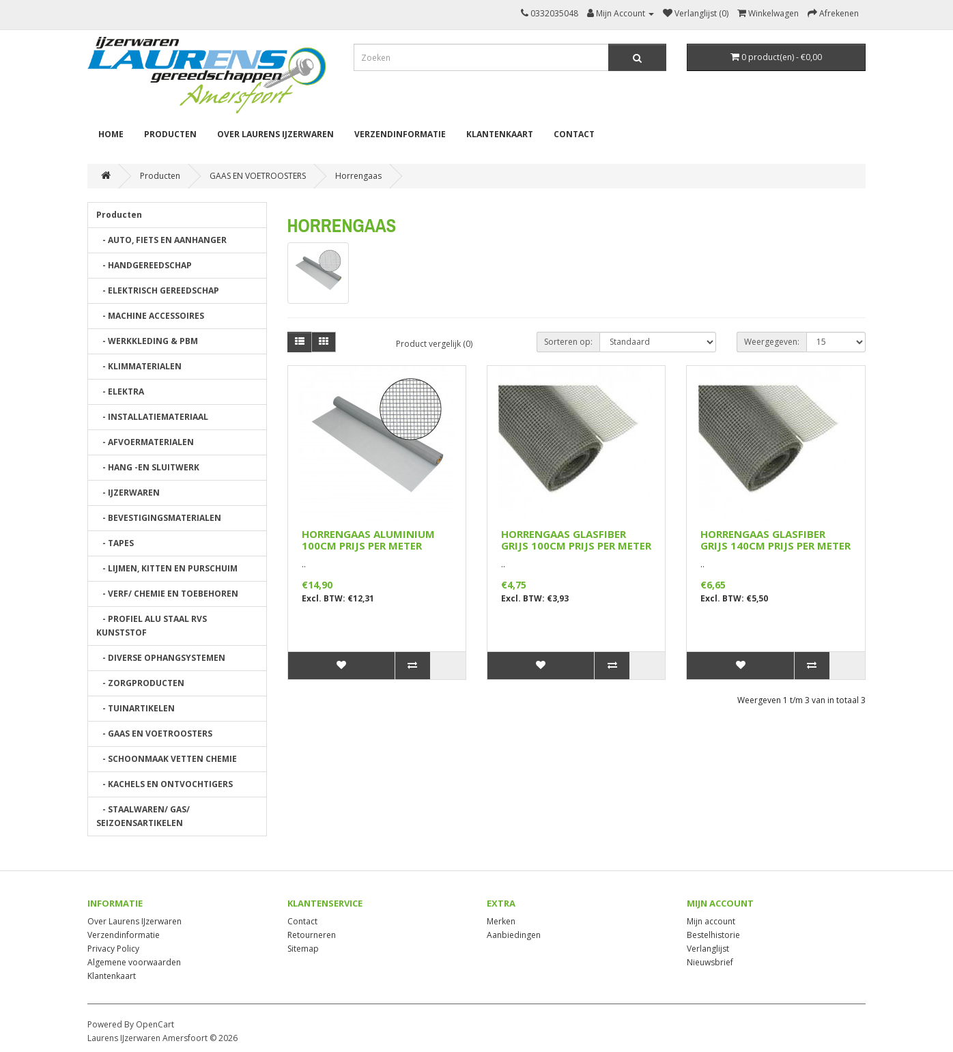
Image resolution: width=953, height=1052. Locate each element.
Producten (170, 134)
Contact (574, 134)
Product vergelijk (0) (434, 344)
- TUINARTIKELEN (135, 708)
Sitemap (303, 948)
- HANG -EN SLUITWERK (147, 467)
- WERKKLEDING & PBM (147, 341)
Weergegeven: (771, 341)
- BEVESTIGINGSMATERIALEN (158, 518)
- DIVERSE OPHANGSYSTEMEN (160, 658)
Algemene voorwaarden (134, 962)
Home (111, 134)
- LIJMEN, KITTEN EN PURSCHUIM (167, 568)
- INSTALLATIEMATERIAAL (152, 417)
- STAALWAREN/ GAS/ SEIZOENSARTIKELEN (143, 816)
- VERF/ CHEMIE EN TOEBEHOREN (167, 593)
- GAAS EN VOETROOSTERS (154, 733)
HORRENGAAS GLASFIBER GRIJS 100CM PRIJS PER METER (576, 539)
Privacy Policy (113, 948)
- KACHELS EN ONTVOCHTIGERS (164, 784)
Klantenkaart (499, 134)
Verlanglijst (708, 948)
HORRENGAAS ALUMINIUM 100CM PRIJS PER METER (368, 539)
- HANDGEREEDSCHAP (144, 265)
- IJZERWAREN (128, 492)
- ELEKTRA (120, 391)
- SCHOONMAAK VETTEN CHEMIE (166, 759)
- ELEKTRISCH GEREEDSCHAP (157, 290)
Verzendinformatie (400, 134)
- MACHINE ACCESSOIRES (150, 316)
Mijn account (711, 921)
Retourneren (311, 935)
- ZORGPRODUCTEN (140, 683)
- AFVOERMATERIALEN (145, 442)
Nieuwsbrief (710, 962)
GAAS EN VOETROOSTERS (258, 176)
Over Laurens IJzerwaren (275, 134)
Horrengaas (358, 176)
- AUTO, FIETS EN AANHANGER (161, 240)
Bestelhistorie (713, 935)
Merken (501, 921)
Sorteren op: (568, 341)
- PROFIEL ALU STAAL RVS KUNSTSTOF (151, 625)
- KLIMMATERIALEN (139, 366)
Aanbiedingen (514, 935)
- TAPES (115, 543)
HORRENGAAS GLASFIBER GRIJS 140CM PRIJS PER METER (775, 539)
